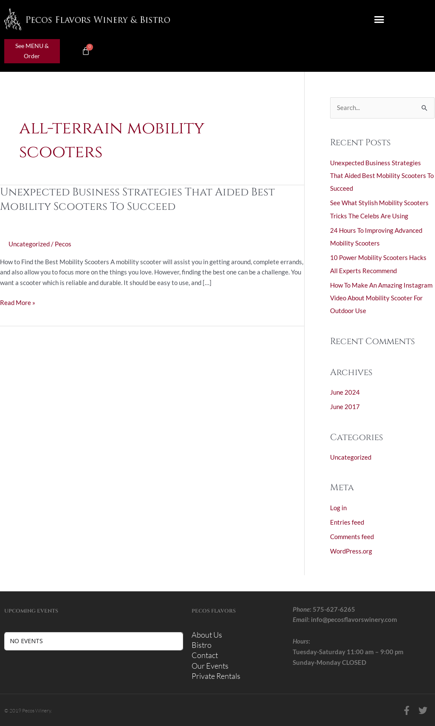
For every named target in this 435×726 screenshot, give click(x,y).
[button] (379, 19)
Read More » (17, 301)
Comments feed (352, 534)
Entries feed (347, 520)
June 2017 (345, 405)
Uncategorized (29, 244)
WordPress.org (351, 548)
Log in (338, 505)
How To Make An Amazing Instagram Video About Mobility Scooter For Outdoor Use (381, 296)
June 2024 (345, 391)
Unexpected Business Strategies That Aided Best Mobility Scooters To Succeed (139, 199)
